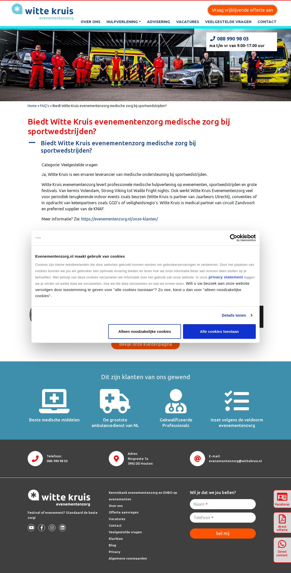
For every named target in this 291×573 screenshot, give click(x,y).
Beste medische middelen (54, 419)
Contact (267, 21)
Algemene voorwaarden (128, 558)
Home (32, 106)
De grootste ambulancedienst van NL (115, 422)
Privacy (114, 552)
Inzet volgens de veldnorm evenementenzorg (237, 422)
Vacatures (187, 21)
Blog (112, 545)
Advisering (158, 21)
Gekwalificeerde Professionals (176, 422)
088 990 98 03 (229, 39)
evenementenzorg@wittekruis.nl (235, 461)
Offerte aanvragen (124, 512)
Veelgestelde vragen (228, 21)
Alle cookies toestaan (219, 331)
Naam (201, 504)
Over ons (90, 21)
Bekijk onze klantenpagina (145, 343)
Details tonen (234, 315)
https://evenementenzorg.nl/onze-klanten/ (119, 219)
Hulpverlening (122, 21)
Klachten (116, 538)
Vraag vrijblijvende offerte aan (242, 9)
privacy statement (225, 277)
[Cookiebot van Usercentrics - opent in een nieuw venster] (233, 238)
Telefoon (203, 517)
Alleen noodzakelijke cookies (144, 331)
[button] (145, 147)
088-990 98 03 (57, 461)
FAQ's (44, 106)
